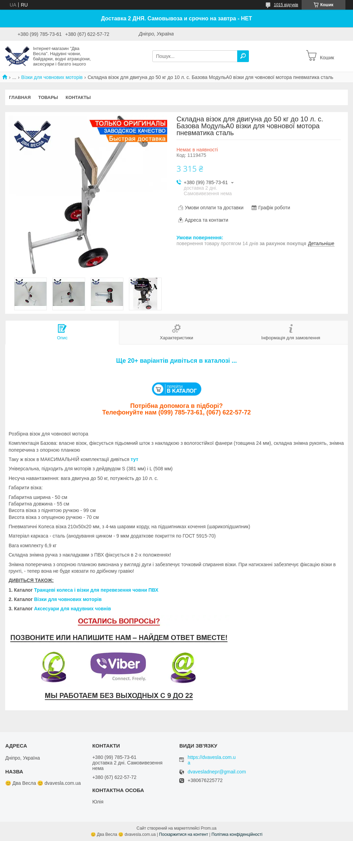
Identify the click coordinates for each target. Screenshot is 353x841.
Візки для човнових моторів (52, 77)
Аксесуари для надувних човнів (72, 608)
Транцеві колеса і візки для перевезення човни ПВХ (96, 590)
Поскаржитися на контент (183, 834)
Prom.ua (208, 828)
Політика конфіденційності (237, 834)
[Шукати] (243, 56)
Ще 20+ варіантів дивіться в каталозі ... (176, 360)
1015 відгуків (286, 4)
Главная (20, 97)
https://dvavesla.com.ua (211, 759)
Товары (48, 97)
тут (134, 459)
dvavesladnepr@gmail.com (217, 771)
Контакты (78, 97)
